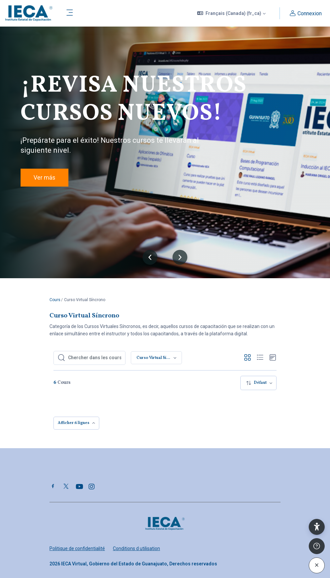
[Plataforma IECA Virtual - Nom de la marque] (29, 13)
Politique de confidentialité (77, 548)
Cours (54, 299)
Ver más (44, 177)
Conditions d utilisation (136, 548)
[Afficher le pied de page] (317, 546)
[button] (232, 13)
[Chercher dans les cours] (94, 358)
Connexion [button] (305, 13)
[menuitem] (258, 383)
